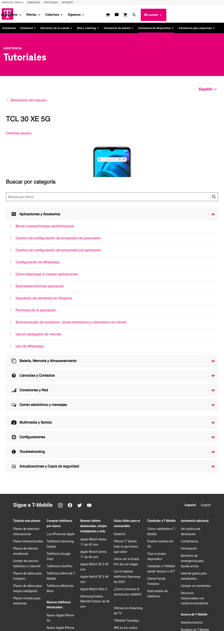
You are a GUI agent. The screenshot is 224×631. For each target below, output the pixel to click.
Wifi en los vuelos (125, 494)
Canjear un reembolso (196, 451)
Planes (26, 13)
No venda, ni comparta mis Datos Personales (80, 602)
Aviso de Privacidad (42, 588)
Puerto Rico (38, 581)
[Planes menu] (34, 13)
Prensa (93, 574)
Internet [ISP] (68, 2)
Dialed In (120, 400)
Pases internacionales (28, 407)
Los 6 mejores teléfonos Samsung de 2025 (127, 443)
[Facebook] (70, 371)
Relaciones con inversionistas (65, 574)
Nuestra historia (192, 488)
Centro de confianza (70, 588)
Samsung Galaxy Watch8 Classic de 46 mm (95, 467)
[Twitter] (79, 371)
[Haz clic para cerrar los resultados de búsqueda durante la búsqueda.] (213, 195)
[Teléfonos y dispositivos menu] (76, 13)
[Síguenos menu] (139, 13)
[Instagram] (60, 371)
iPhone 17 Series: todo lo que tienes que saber (126, 413)
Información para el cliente (132, 588)
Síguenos (130, 13)
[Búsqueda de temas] (112, 195)
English (206, 371)
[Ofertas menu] (95, 13)
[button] (190, 13)
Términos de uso (105, 595)
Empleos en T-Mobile (195, 496)
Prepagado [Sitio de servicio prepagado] (51, 2)
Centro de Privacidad (195, 503)
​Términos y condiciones (76, 595)
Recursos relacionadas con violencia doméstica (194, 464)
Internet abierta (40, 602)
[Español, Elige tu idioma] (208, 87)
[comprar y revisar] (181, 13)
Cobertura (108, 13)
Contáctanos (189, 407)
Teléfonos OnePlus (59, 432)
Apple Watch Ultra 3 (93, 455)
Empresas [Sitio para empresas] (33, 2)
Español (190, 371)
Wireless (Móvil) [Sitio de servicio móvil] (13, 2)
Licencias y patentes (124, 602)
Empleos (107, 574)
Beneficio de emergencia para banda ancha (192, 427)
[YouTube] (89, 371)
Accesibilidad (128, 595)
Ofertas (87, 13)
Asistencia (9, 26)
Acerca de (37, 574)
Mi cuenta (209, 13)
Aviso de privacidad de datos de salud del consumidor (62, 609)
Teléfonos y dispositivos (57, 13)
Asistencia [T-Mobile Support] (13, 46)
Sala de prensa (191, 510)
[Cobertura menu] (117, 13)
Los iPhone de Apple (60, 400)
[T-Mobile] (19, 577)
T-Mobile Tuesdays (126, 486)
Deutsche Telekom (128, 574)
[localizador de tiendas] (164, 13)
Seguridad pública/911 (44, 595)
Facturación (189, 414)
